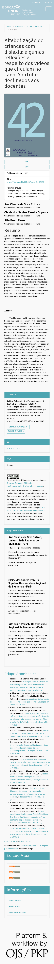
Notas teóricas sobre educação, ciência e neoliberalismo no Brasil (29, 777)
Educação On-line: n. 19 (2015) (35, 736)
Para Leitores (15, 901)
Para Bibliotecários (17, 912)
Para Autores (15, 906)
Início (9, 26)
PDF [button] (27, 167)
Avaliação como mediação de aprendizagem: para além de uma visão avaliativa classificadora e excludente (29, 685)
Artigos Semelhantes (20, 674)
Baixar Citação (16, 431)
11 (23, 841)
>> (30, 841)
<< (5, 841)
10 (22, 841)
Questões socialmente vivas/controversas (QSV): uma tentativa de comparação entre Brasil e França (29, 831)
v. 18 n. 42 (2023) (34, 26)
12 (26, 841)
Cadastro (36, 2)
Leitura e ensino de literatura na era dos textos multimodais (29, 734)
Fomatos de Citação (18, 427)
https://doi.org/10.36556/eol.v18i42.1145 (25, 182)
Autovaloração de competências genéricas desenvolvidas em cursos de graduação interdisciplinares (29, 748)
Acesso (48, 2)
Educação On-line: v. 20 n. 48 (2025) (26, 690)
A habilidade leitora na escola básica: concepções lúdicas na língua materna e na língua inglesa (30, 762)
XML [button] (27, 162)
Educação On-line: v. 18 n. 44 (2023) (26, 823)
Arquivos (19, 26)
